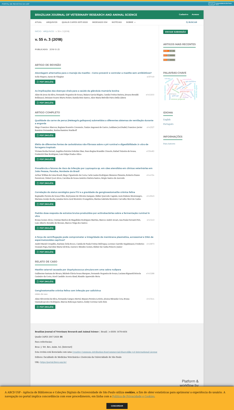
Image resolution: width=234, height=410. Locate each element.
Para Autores (169, 143)
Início (38, 31)
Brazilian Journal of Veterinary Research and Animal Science (86, 14)
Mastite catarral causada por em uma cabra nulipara (78, 269)
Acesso (195, 14)
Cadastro (183, 14)
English (167, 119)
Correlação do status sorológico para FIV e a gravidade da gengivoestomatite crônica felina (85, 192)
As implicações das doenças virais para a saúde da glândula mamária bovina (77, 91)
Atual (38, 22)
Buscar (191, 22)
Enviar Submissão (175, 32)
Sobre (130, 22)
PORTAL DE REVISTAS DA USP (15, 4)
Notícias (117, 22)
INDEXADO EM (99, 22)
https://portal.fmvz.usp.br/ (53, 362)
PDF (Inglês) (46, 82)
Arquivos (51, 22)
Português (168, 124)
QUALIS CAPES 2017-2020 (75, 22)
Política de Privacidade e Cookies (133, 396)
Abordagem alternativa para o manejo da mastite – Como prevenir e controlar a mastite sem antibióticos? (93, 73)
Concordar (117, 406)
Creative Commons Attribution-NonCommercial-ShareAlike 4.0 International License (114, 352)
